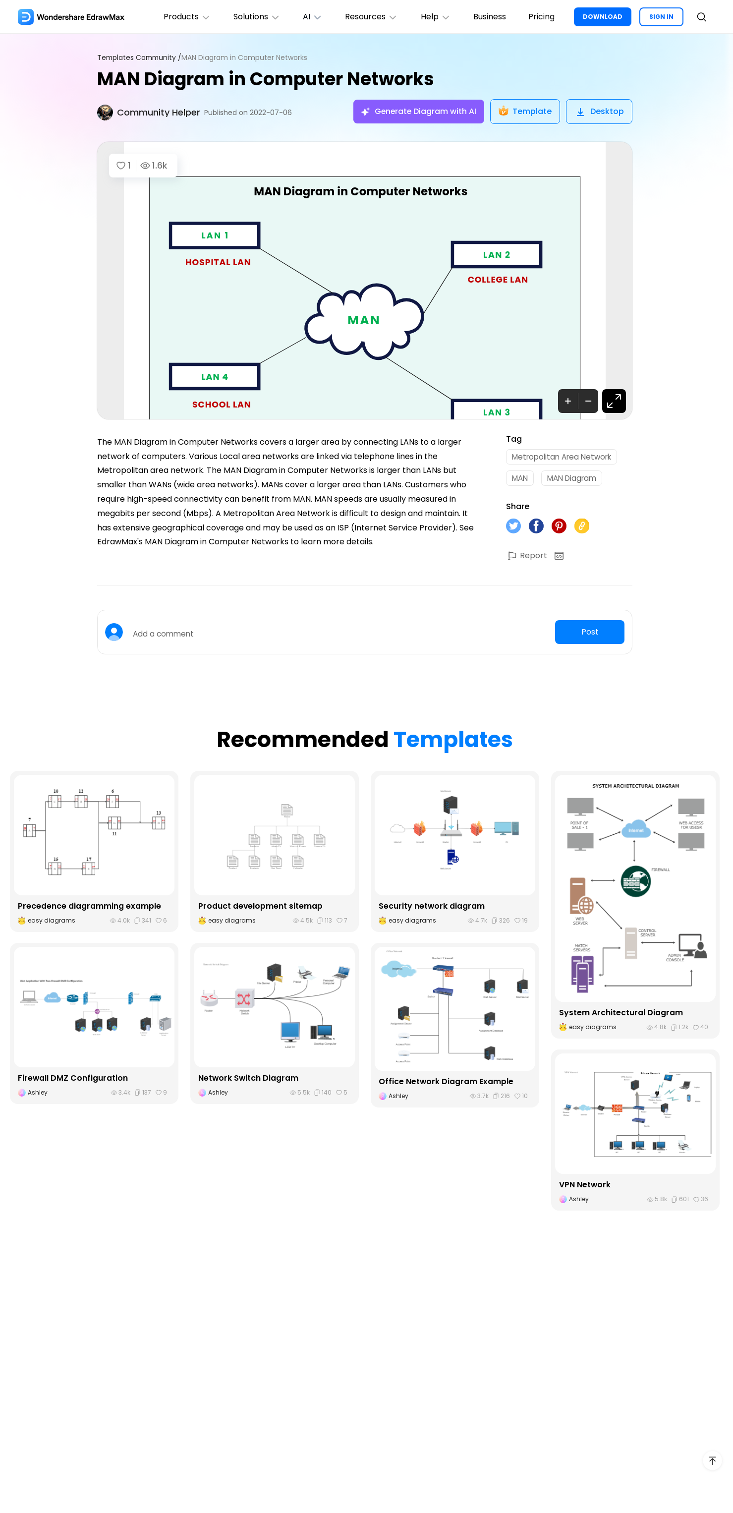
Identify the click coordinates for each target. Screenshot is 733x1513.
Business (487, 16)
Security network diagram (432, 908)
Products (178, 16)
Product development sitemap (260, 908)
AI (307, 16)
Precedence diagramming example (89, 908)
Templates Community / (140, 58)
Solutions (249, 16)
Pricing (541, 16)
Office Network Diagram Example (446, 1084)
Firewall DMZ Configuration (73, 1080)
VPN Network (585, 1187)
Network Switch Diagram (248, 1080)
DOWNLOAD (602, 16)
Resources (367, 16)
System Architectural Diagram (621, 1015)
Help (432, 16)
